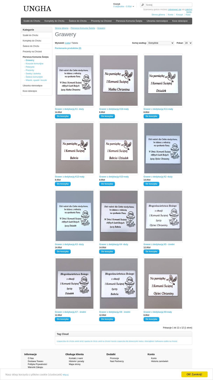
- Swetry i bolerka (32, 73)
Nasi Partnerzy (117, 361)
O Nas (31, 358)
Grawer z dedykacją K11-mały (158, 109)
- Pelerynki (29, 67)
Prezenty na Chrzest (101, 21)
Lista (67, 43)
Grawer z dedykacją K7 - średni (70, 312)
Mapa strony (74, 364)
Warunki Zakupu (35, 367)
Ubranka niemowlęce (157, 21)
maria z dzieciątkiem (146, 341)
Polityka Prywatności (37, 364)
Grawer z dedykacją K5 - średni (159, 244)
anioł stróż (79, 341)
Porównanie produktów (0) (68, 48)
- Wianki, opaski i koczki (35, 80)
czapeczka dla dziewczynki (127, 341)
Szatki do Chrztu (31, 21)
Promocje (114, 358)
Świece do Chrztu (78, 21)
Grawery (101, 28)
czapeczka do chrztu (65, 341)
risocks (113, 341)
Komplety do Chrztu (54, 21)
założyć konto (188, 10)
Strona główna (158, 14)
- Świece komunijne (33, 77)
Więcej (66, 375)
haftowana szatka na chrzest (166, 341)
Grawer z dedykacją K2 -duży (158, 176)
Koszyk (179, 14)
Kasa (188, 14)
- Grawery (29, 60)
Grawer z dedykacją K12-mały (69, 176)
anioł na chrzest (104, 341)
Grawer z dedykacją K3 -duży (69, 244)
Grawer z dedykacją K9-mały (158, 312)
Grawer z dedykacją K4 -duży (113, 244)
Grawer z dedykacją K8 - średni (114, 312)
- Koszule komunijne (33, 63)
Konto (170, 14)
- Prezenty (29, 70)
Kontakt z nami (76, 358)
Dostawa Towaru (35, 361)
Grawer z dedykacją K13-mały (114, 176)
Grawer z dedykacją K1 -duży (69, 109)
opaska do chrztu (91, 341)
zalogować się (174, 9)
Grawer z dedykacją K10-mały (114, 109)
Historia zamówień (159, 361)
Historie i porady (76, 361)
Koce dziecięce (179, 21)
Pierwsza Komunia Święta (129, 21)
